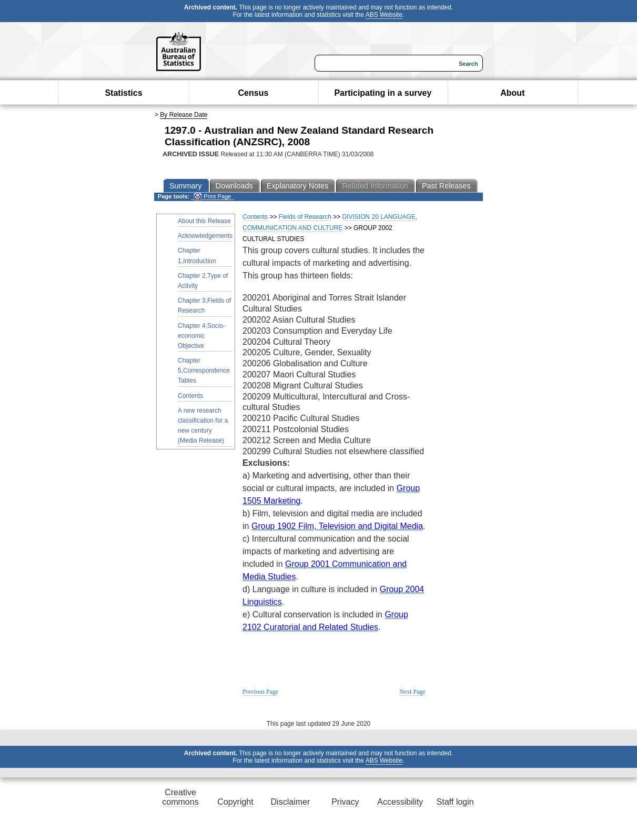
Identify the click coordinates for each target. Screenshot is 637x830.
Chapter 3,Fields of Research (204, 305)
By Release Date (183, 114)
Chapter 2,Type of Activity (203, 280)
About (512, 92)
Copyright (235, 801)
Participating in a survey (382, 92)
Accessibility (400, 801)
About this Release (204, 221)
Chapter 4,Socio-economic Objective (201, 335)
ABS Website (384, 14)
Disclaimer (290, 801)
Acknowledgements (205, 235)
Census (253, 92)
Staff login (455, 801)
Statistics (123, 92)
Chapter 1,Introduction (197, 255)
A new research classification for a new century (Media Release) (203, 426)
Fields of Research (305, 217)
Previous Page (260, 691)
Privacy (345, 801)
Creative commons (180, 797)
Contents (190, 395)
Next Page (412, 691)
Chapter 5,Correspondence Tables (204, 370)
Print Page (212, 196)
